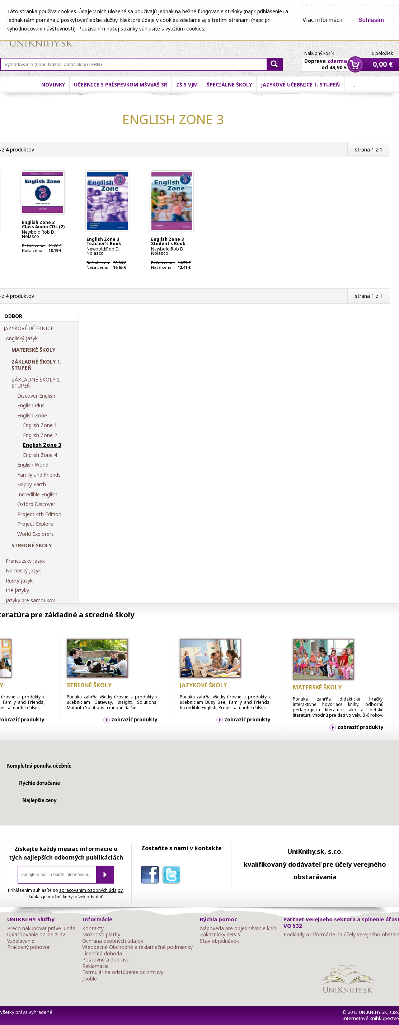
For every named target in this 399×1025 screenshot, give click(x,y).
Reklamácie (95, 966)
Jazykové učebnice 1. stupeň (300, 84)
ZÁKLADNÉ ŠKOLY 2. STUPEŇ (36, 382)
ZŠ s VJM (187, 84)
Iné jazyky (17, 590)
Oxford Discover (36, 504)
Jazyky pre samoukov (30, 600)
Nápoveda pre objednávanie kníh (238, 928)
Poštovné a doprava (106, 959)
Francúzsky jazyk (25, 561)
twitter (173, 876)
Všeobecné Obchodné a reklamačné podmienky (137, 947)
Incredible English (37, 494)
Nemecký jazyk (23, 570)
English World (32, 465)
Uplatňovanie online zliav (36, 934)
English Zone (32, 415)
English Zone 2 (40, 435)
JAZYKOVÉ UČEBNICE (28, 328)
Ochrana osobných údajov (112, 941)
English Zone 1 (40, 425)
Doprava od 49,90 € (325, 60)
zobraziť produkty (134, 719)
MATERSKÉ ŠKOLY (33, 350)
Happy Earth (31, 484)
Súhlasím (371, 20)
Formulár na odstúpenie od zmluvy (122, 972)
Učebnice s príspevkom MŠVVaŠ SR (120, 84)
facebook (151, 876)
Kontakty (93, 928)
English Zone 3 (42, 445)
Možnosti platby (101, 934)
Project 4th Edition (39, 514)
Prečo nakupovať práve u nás (41, 928)
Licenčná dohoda (102, 953)
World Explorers (35, 534)
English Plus (30, 405)
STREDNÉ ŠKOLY (31, 545)
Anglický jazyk (22, 338)
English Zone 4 (40, 455)
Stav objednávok (219, 941)
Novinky (53, 84)
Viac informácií (322, 20)
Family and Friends (39, 475)
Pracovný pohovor (28, 947)
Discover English (36, 396)
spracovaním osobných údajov (91, 890)
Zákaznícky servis (220, 934)
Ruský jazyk (19, 580)
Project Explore (35, 524)
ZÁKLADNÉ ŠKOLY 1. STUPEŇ (36, 365)
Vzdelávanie (20, 941)
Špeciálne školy (229, 84)
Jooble (89, 978)
